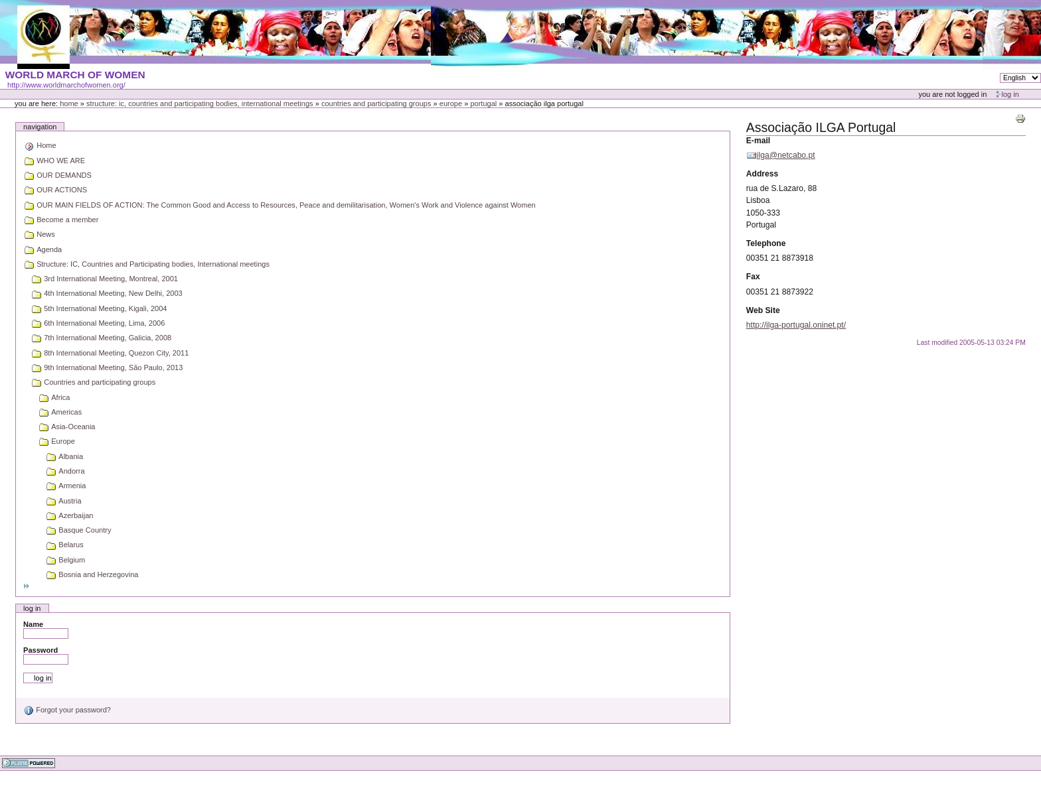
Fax (753, 276)
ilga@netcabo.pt (786, 155)
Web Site (763, 310)
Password (40, 650)
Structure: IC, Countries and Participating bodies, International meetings (199, 103)
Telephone (766, 243)
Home (69, 103)
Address (762, 173)
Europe (451, 103)
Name (33, 624)
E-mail (758, 140)
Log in (1010, 94)
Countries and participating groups (376, 103)
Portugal (483, 103)
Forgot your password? (67, 710)
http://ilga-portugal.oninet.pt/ (796, 325)
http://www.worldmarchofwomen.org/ (66, 85)
